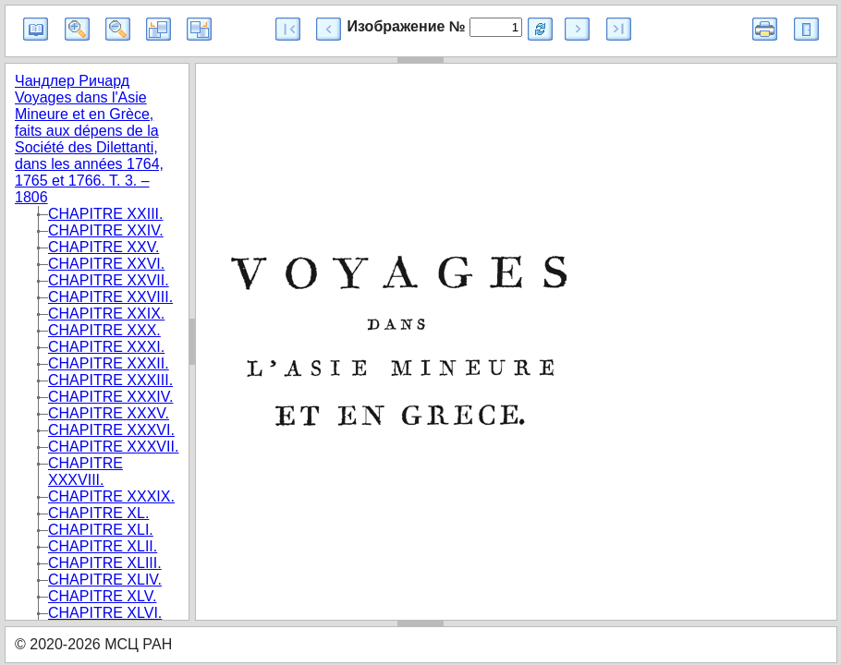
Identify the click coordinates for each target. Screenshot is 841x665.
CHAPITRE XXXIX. (111, 496)
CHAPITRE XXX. (104, 330)
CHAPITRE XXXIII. (110, 380)
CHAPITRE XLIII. (105, 563)
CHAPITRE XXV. (103, 247)
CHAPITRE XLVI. (105, 613)
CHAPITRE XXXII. (108, 363)
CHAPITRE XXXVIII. (85, 471)
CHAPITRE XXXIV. (110, 397)
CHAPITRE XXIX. (106, 313)
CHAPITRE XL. (98, 513)
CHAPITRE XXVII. (108, 280)
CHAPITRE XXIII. (105, 214)
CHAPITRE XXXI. (106, 347)
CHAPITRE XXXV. (108, 413)
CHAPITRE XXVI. (106, 264)
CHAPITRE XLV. (102, 596)
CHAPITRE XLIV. (105, 579)
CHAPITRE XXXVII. (113, 446)
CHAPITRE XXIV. (106, 230)
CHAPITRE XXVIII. (110, 297)
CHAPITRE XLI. (100, 530)
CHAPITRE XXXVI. (111, 430)
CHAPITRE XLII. (102, 546)
